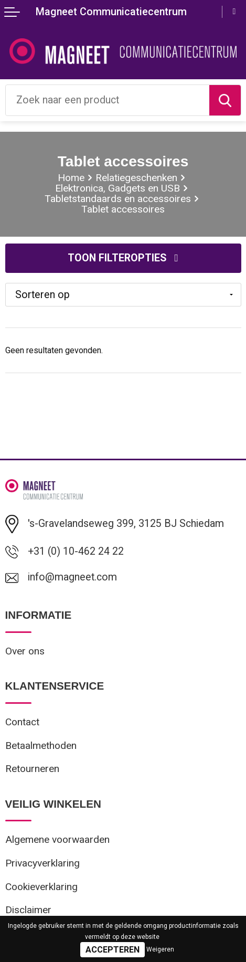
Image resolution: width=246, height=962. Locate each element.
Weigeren (160, 949)
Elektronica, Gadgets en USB (117, 188)
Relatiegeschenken (136, 178)
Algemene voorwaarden (57, 839)
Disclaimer (28, 910)
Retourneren (32, 769)
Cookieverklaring (41, 887)
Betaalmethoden (41, 745)
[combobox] (107, 100)
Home (71, 178)
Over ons (25, 651)
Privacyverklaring (42, 863)
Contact (22, 722)
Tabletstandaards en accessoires (118, 199)
